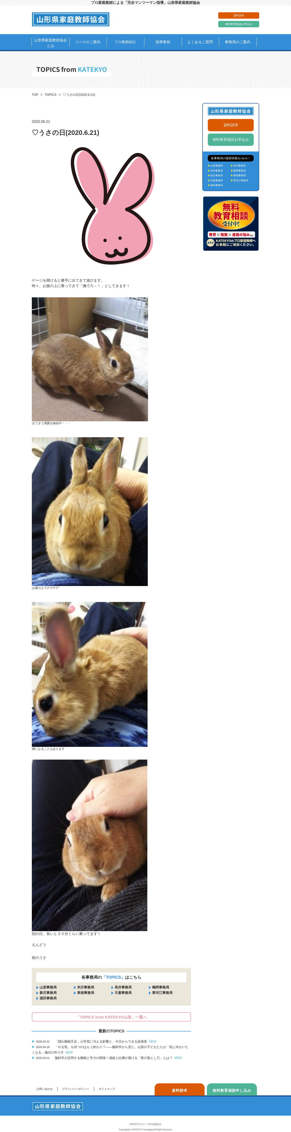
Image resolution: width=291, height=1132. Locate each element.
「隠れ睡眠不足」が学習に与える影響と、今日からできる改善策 (94, 1041)
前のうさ (39, 958)
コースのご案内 (87, 42)
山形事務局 (48, 987)
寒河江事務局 (162, 993)
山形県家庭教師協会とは (50, 43)
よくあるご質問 (200, 42)
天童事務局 (123, 993)
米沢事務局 (85, 987)
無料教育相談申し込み (232, 1090)
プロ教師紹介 (125, 42)
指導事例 (163, 42)
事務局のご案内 (237, 42)
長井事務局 (123, 987)
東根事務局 (85, 993)
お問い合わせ (44, 1089)
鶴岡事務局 (160, 987)
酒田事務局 (48, 998)
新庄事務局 (48, 993)
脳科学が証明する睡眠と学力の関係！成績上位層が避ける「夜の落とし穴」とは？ (107, 1058)
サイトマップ (107, 1089)
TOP (35, 94)
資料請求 (238, 15)
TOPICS (51, 94)
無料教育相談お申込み (238, 24)
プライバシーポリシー (75, 1089)
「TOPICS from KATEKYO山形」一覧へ (111, 1017)
